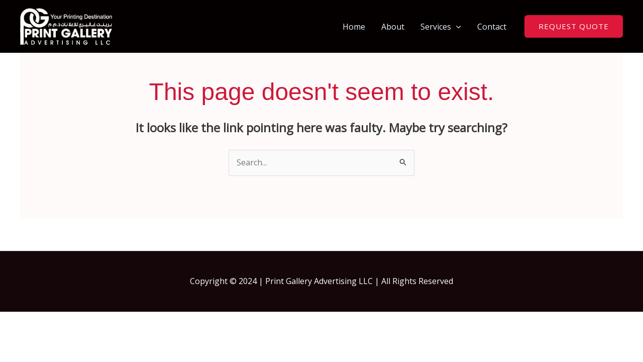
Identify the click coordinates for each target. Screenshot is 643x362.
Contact (491, 26)
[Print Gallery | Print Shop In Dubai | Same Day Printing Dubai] (66, 25)
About (392, 26)
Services (440, 26)
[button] (456, 26)
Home (354, 26)
